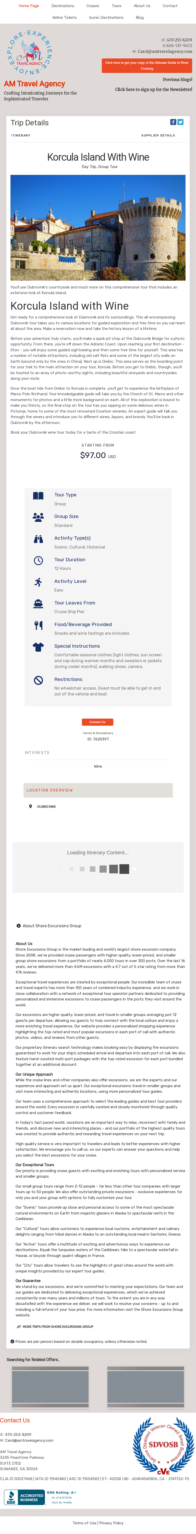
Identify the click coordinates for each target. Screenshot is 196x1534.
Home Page (29, 6)
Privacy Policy (111, 1523)
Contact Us (97, 722)
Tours (116, 6)
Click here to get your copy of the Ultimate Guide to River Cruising (147, 65)
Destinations (62, 6)
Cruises (93, 6)
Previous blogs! (177, 79)
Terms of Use (84, 1523)
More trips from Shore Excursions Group (55, 1327)
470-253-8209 (179, 40)
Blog (140, 17)
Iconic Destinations (106, 17)
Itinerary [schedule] (21, 135)
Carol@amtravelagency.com (165, 51)
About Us (142, 6)
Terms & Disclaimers (98, 733)
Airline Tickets (64, 17)
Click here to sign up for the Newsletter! (153, 89)
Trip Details (29, 122)
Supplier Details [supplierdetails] (158, 135)
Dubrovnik (46, 807)
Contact (170, 6)
